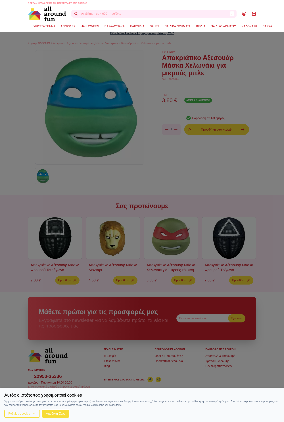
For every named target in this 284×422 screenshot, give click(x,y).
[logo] (47, 13)
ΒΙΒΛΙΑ (200, 26)
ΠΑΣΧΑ (267, 26)
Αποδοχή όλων (55, 413)
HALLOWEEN (90, 26)
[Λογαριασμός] (244, 14)
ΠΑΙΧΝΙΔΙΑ (137, 26)
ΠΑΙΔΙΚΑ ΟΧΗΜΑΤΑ (178, 26)
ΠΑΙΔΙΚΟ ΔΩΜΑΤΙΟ (223, 26)
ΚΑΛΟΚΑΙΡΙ (249, 26)
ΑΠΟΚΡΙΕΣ (68, 26)
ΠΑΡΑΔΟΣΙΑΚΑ (115, 26)
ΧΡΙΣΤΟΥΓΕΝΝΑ (44, 26)
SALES (154, 26)
